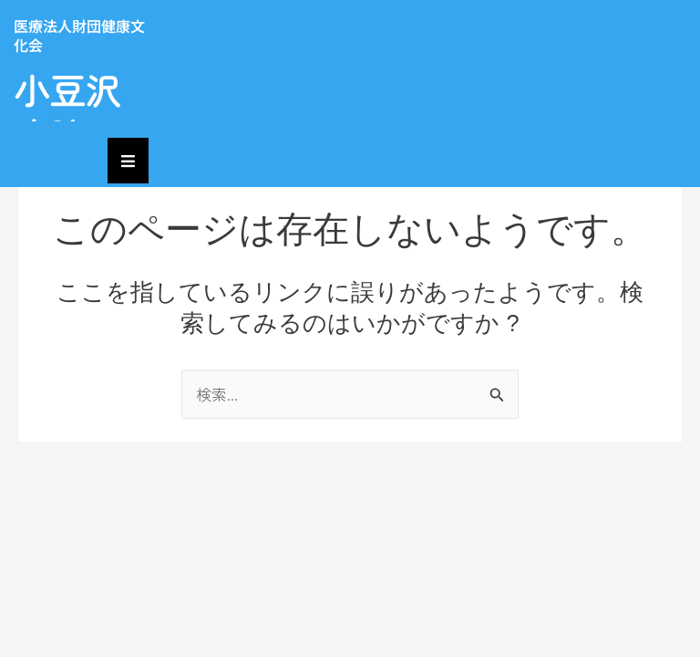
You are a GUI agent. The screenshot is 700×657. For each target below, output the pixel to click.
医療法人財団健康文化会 (79, 35)
